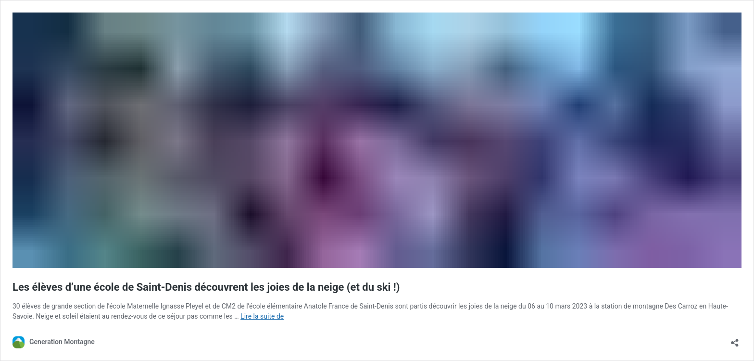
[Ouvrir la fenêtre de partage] (734, 339)
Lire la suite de (262, 316)
